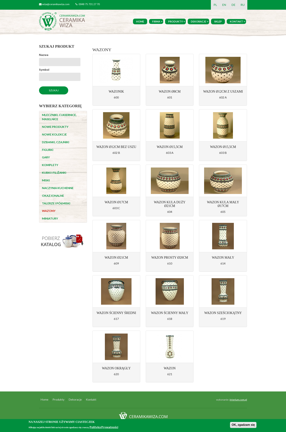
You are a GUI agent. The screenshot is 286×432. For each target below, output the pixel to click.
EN (224, 4)
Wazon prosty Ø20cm (169, 257)
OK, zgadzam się (243, 424)
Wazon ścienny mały (169, 313)
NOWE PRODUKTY (55, 126)
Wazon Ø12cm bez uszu (116, 147)
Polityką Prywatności (104, 427)
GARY (46, 157)
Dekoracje (198, 21)
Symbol (44, 69)
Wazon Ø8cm (170, 91)
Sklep (218, 21)
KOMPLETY (50, 165)
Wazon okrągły (116, 368)
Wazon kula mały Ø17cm (223, 204)
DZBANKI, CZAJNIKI (55, 142)
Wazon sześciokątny (223, 313)
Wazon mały (223, 257)
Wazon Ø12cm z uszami (223, 91)
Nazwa (43, 54)
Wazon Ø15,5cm (170, 147)
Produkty (175, 21)
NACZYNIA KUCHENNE (58, 188)
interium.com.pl (238, 399)
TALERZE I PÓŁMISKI (56, 203)
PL (215, 4)
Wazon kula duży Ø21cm (169, 204)
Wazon (170, 368)
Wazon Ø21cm (116, 257)
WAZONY (48, 210)
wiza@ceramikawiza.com (55, 4)
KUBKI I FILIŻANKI (54, 172)
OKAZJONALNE (53, 195)
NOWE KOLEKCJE (54, 134)
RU (243, 4)
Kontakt (236, 21)
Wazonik (116, 91)
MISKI (46, 180)
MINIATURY (50, 218)
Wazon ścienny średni (116, 313)
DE (233, 4)
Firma (156, 21)
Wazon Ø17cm (116, 202)
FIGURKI (47, 149)
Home (140, 21)
